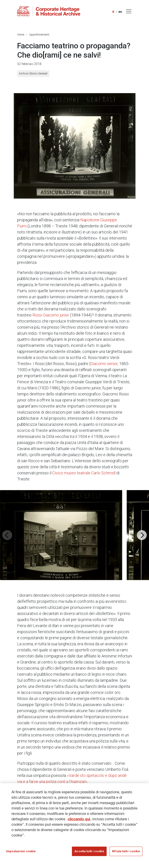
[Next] (142, 535)
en (120, 11)
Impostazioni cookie (21, 852)
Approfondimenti (39, 34)
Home (20, 34)
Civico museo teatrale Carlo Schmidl (83, 473)
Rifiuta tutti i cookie (126, 852)
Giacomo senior (104, 363)
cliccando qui (79, 821)
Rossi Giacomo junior (50, 315)
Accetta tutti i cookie (89, 852)
